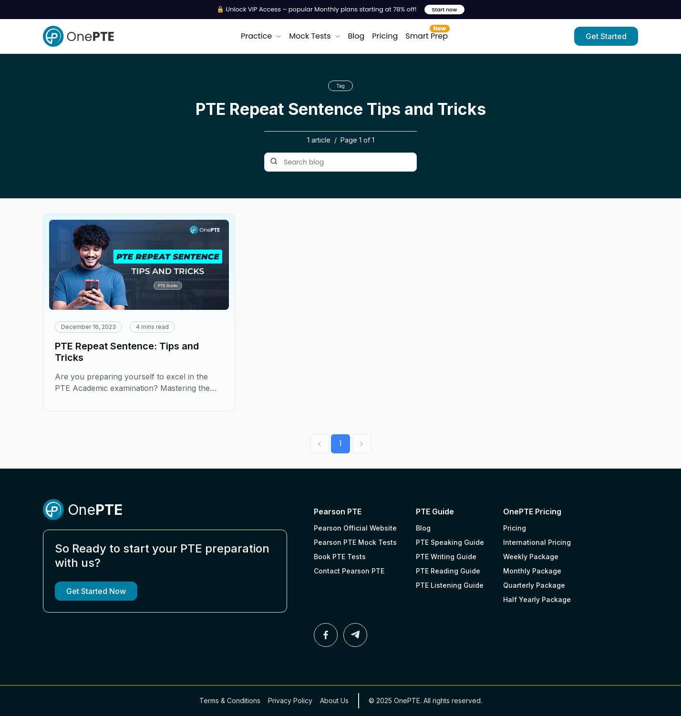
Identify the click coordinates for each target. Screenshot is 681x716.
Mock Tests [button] (314, 36)
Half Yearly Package (537, 599)
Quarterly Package (534, 585)
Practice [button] (261, 36)
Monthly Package (532, 571)
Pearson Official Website (355, 528)
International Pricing (537, 542)
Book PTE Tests (340, 556)
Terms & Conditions (229, 700)
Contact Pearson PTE (349, 571)
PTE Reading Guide (448, 571)
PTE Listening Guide (450, 585)
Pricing (385, 36)
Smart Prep (426, 34)
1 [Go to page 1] (340, 443)
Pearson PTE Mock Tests (355, 542)
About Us (334, 700)
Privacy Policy (290, 700)
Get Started (606, 36)
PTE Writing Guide (446, 556)
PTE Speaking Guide (450, 542)
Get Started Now (96, 591)
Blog (356, 36)
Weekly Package (530, 556)
